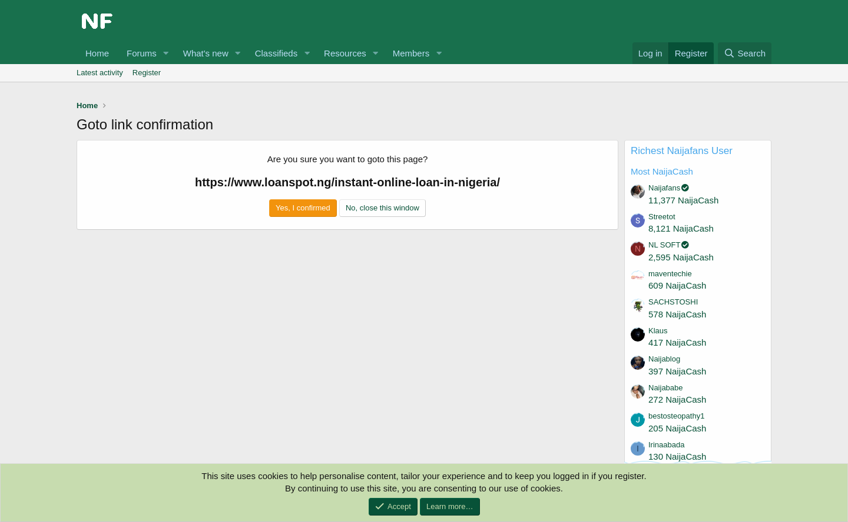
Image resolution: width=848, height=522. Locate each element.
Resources (345, 53)
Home (97, 53)
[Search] (744, 53)
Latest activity (100, 72)
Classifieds (276, 53)
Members (411, 53)
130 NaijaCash (677, 456)
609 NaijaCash (677, 285)
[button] (166, 53)
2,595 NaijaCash (681, 257)
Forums (142, 53)
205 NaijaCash (677, 428)
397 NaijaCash (677, 371)
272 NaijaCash (677, 399)
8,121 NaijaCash (681, 228)
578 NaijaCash (677, 314)
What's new (205, 53)
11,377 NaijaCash (683, 200)
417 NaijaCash (677, 342)
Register (146, 72)
